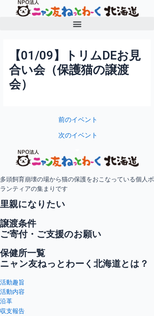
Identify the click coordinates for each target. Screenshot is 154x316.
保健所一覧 (22, 253)
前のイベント (78, 120)
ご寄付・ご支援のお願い (50, 234)
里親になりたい (32, 204)
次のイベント (78, 136)
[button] (77, 23)
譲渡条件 (18, 223)
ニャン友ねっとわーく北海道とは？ (74, 264)
